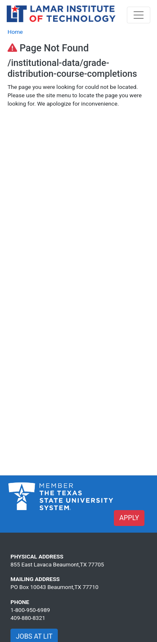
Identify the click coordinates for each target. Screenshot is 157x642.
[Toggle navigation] (138, 15)
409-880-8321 (27, 617)
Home (15, 31)
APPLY (129, 518)
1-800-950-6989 (30, 610)
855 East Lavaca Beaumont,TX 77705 (57, 564)
